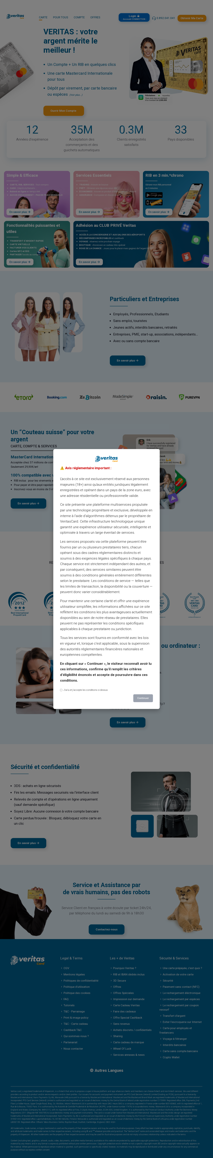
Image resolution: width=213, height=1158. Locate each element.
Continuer (143, 698)
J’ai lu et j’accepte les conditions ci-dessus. (84, 690)
